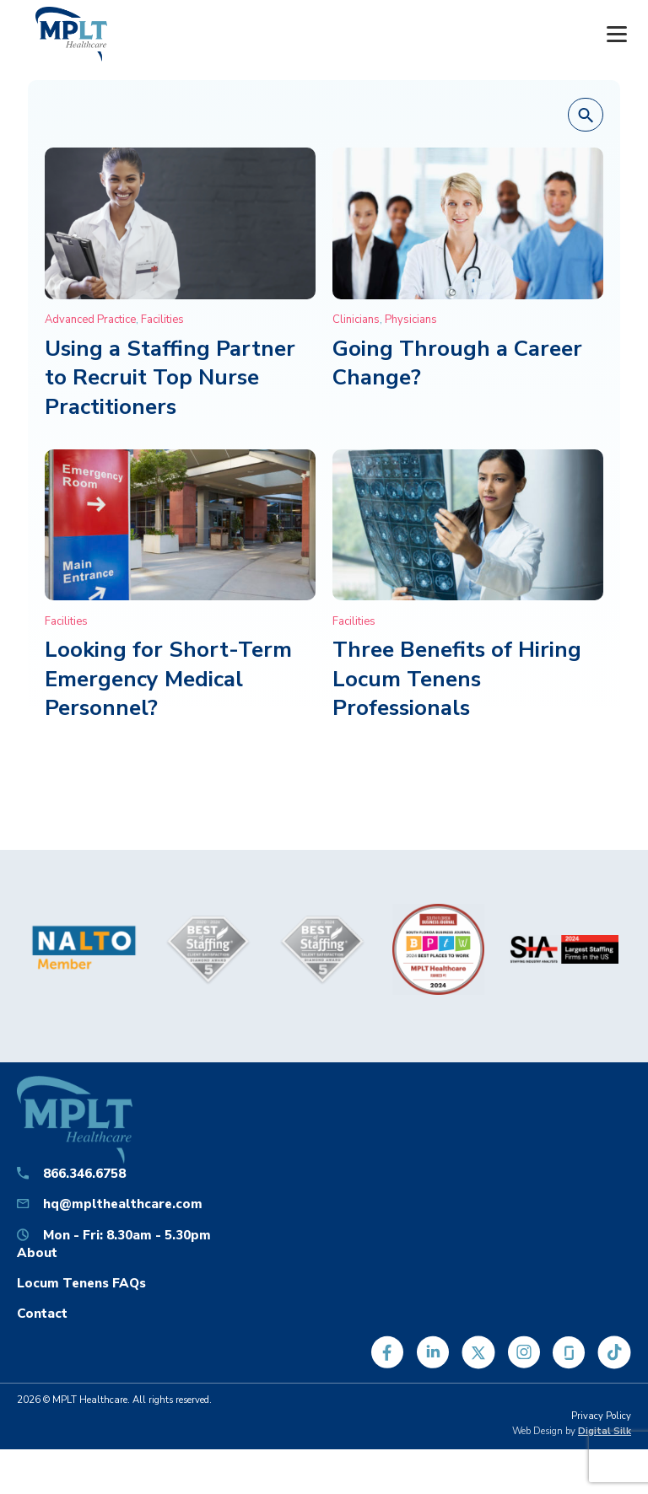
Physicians (411, 319)
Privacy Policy (601, 1416)
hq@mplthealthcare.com (122, 1203)
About (37, 1252)
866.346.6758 (84, 1173)
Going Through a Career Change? (457, 363)
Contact (42, 1313)
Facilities (162, 319)
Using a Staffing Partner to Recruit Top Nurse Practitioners (170, 378)
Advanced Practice (90, 319)
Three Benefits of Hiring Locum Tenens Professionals (456, 679)
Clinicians (356, 319)
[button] (585, 115)
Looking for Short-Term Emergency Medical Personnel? (168, 679)
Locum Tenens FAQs (81, 1283)
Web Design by (571, 1431)
